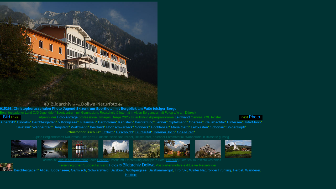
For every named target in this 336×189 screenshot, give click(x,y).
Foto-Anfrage (67, 117)
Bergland (97, 127)
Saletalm (23, 127)
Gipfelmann (177, 122)
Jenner (161, 122)
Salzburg (117, 170)
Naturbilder (208, 170)
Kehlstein (125, 122)
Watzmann (79, 127)
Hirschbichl (124, 132)
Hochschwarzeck (119, 127)
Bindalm (23, 122)
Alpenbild (7, 122)
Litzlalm (108, 132)
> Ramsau (88, 122)
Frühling (224, 170)
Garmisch (78, 170)
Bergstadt (61, 127)
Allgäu (44, 170)
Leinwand (182, 117)
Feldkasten (199, 127)
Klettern (131, 175)
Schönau (217, 127)
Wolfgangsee (136, 170)
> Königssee (67, 122)
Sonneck (142, 127)
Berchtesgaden (44, 122)
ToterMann (252, 122)
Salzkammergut (161, 170)
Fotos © (131, 165)
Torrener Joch (164, 132)
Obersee (195, 122)
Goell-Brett (185, 132)
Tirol (178, 170)
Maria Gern (179, 127)
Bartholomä (107, 122)
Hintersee (234, 122)
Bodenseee (60, 170)
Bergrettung (144, 122)
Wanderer (252, 170)
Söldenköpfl (236, 127)
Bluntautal (143, 132)
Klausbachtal (214, 122)
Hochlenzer (160, 127)
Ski (184, 170)
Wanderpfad (41, 127)
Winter (194, 170)
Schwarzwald (98, 170)
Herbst (238, 170)
